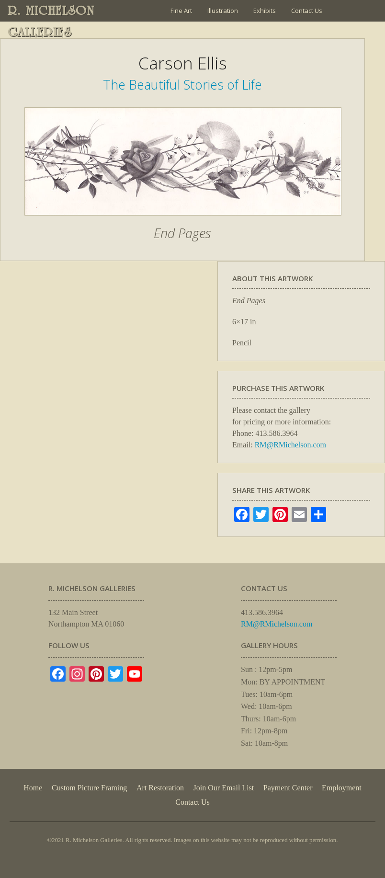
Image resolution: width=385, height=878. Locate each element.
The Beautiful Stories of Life (182, 84)
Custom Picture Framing (89, 788)
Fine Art (181, 10)
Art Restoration (160, 788)
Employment (342, 788)
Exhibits (264, 10)
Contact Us (306, 10)
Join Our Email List (195, 32)
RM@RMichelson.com (290, 445)
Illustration (222, 10)
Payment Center (288, 788)
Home (32, 788)
